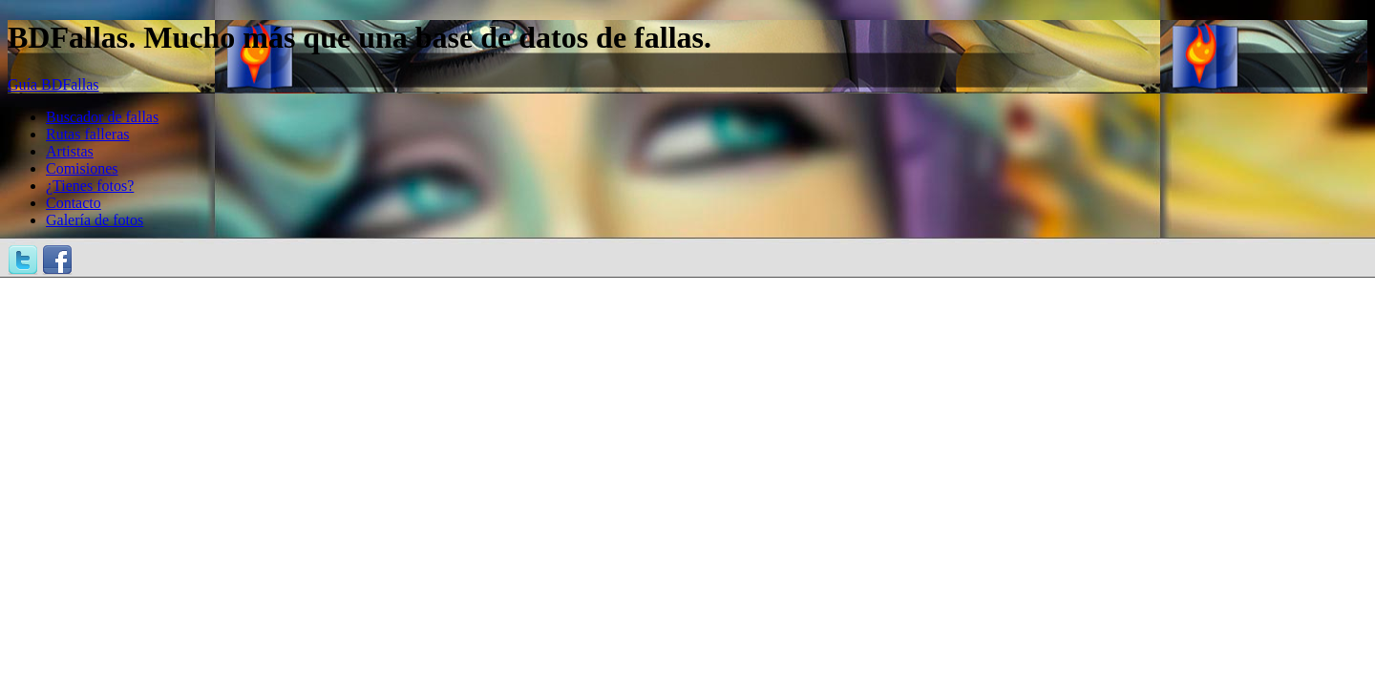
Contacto (73, 203)
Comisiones (82, 168)
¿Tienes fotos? (90, 185)
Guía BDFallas (53, 84)
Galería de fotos (94, 220)
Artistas (70, 151)
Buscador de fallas (102, 117)
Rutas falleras (88, 134)
